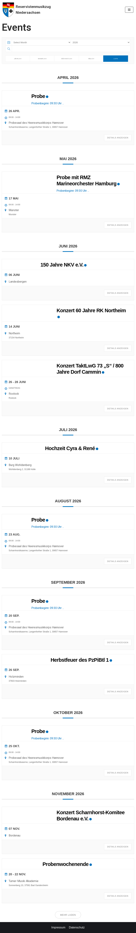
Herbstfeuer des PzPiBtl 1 (80, 660)
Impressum (58, 927)
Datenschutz (77, 927)
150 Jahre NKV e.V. (61, 265)
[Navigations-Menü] (129, 10)
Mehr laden (68, 915)
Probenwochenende (65, 864)
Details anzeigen (117, 138)
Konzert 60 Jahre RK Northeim (91, 310)
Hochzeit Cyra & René (70, 448)
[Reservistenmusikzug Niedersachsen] (27, 9)
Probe (38, 96)
